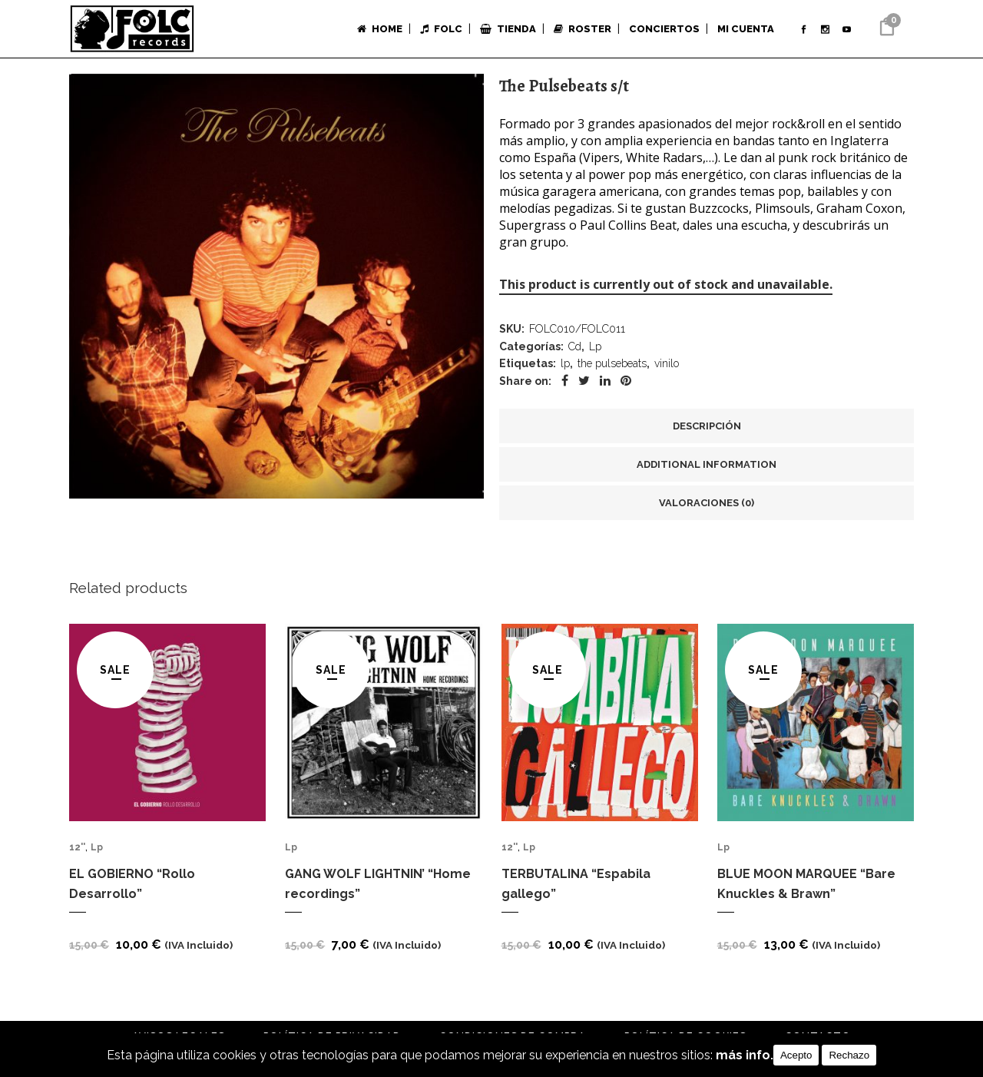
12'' (77, 858)
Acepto (796, 1055)
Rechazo (849, 1055)
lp (565, 370)
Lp (595, 350)
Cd (574, 350)
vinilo (666, 370)
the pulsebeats (612, 370)
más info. (744, 1055)
